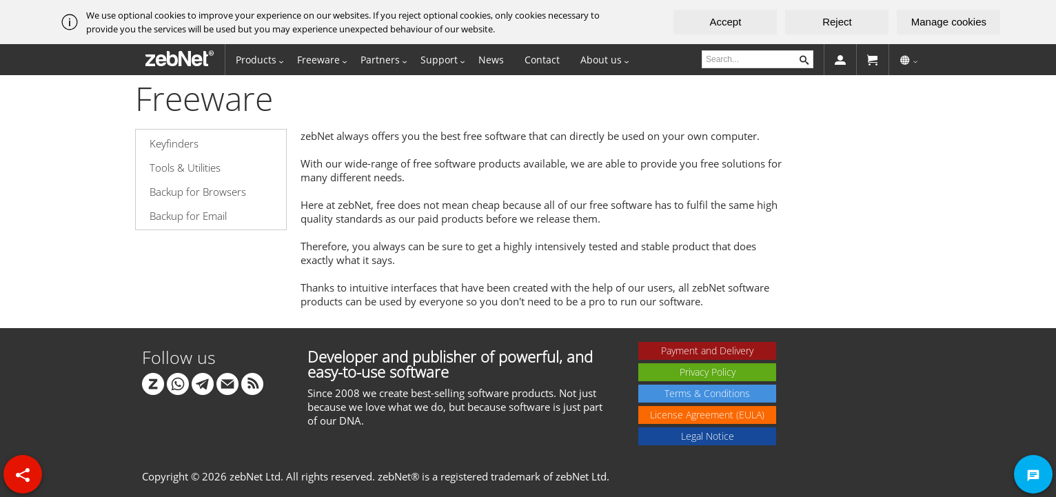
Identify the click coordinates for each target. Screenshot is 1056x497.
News (491, 59)
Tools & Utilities (185, 167)
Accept (725, 22)
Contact (542, 59)
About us (601, 59)
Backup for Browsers (198, 192)
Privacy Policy (707, 371)
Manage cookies (948, 22)
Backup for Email (188, 216)
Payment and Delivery (707, 350)
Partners (380, 59)
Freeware (318, 59)
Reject (837, 22)
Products (256, 59)
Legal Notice (707, 436)
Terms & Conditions (707, 393)
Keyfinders (174, 143)
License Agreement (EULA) (707, 414)
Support (439, 59)
